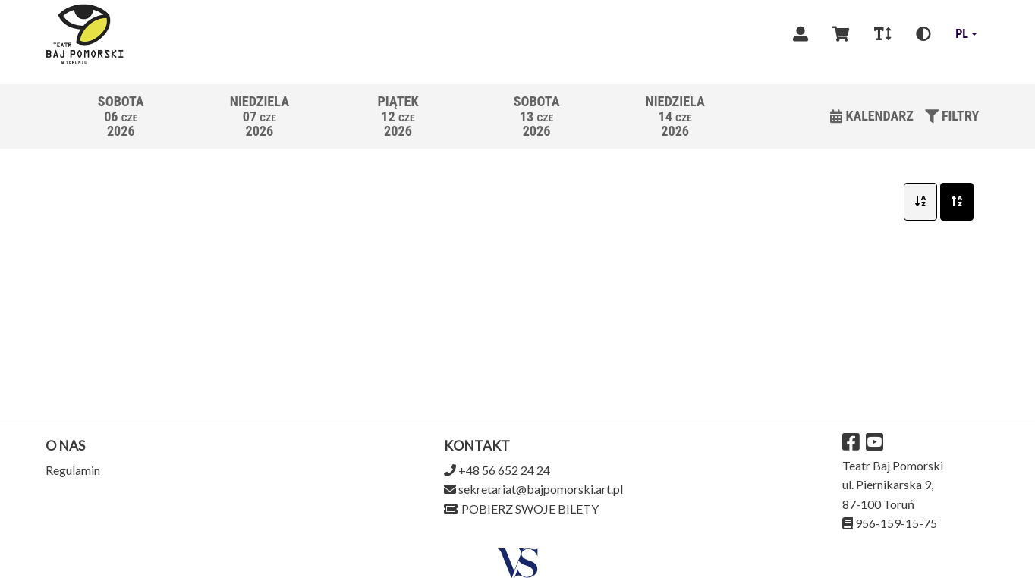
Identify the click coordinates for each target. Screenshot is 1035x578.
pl (961, 34)
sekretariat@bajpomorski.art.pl (540, 489)
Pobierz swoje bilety (521, 508)
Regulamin (73, 470)
